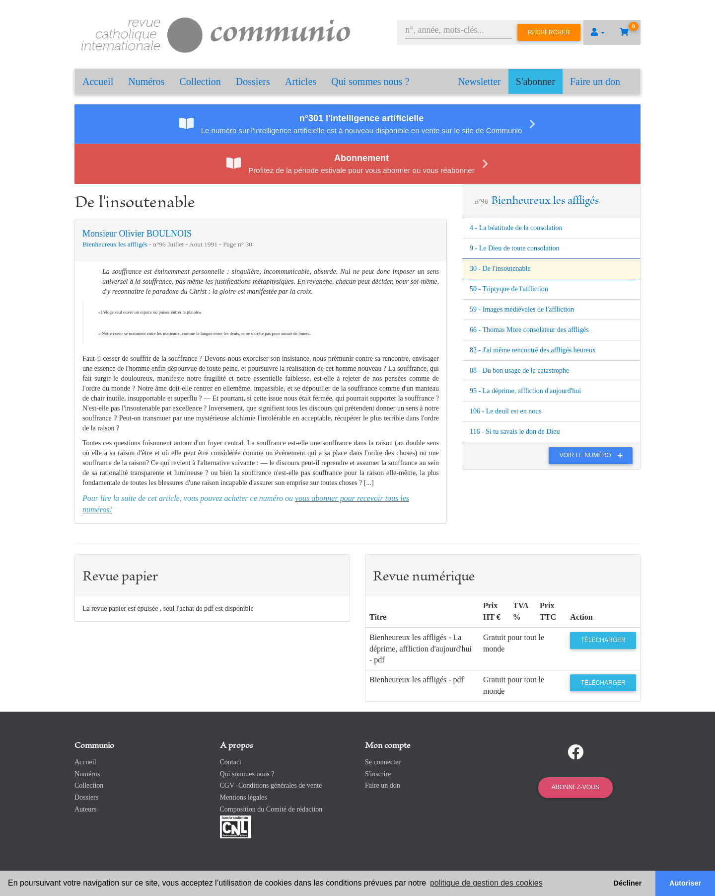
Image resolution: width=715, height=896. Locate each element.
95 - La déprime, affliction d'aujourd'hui (525, 391)
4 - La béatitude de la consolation (516, 228)
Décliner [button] (628, 883)
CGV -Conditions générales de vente (271, 785)
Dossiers (253, 81)
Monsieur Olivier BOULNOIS (137, 234)
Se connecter (383, 762)
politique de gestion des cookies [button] (486, 883)
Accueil (97, 81)
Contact (231, 762)
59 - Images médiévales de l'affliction (522, 309)
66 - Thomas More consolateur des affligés (529, 329)
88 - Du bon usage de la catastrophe (519, 370)
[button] (597, 32)
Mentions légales (243, 797)
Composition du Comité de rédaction (271, 809)
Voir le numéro (594, 455)
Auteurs (85, 809)
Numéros (146, 81)
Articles (300, 81)
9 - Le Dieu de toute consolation (514, 248)
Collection (200, 81)
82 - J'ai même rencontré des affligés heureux (533, 350)
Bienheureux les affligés (115, 244)
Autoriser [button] (685, 883)
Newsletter (479, 81)
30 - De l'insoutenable (500, 268)
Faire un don (595, 81)
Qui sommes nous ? (370, 81)
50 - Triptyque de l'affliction (509, 289)
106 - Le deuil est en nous (506, 411)
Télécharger (603, 640)
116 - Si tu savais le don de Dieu (515, 431)
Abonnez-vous (575, 787)
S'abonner (535, 81)
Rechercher (549, 32)
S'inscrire (378, 774)
